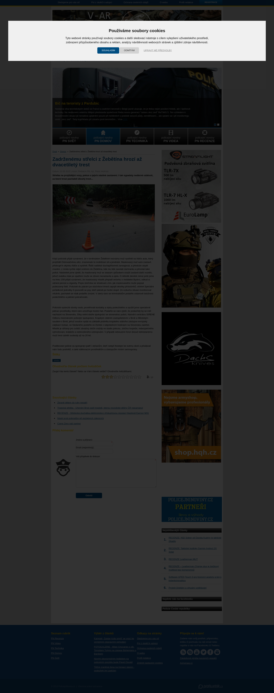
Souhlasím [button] (108, 50)
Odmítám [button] (129, 50)
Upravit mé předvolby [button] (158, 50)
